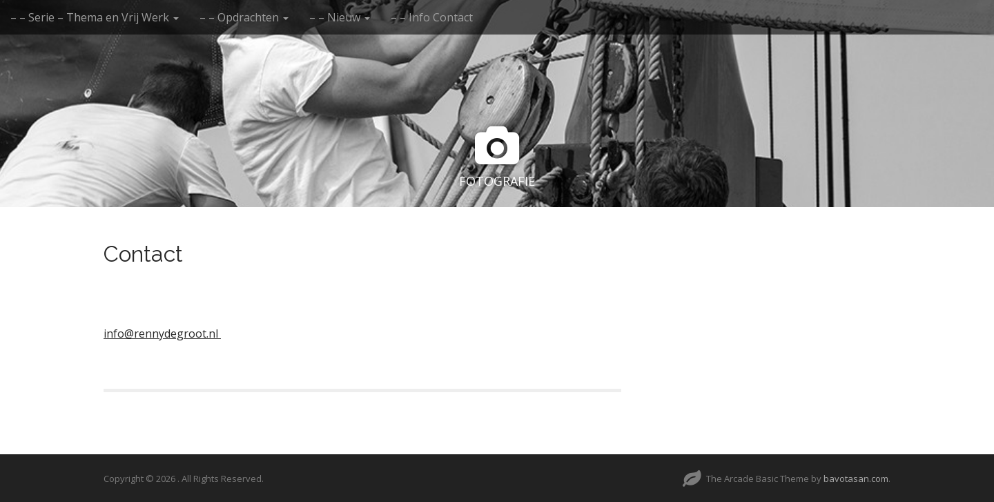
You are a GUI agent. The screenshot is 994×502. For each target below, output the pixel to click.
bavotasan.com (856, 478)
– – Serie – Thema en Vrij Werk (94, 17)
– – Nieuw (339, 17)
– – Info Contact (432, 17)
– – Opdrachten (244, 17)
